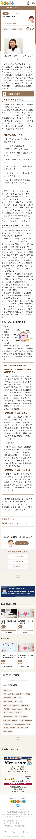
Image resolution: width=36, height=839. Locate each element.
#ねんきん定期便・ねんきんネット (12, 728)
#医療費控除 (6, 736)
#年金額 (5, 743)
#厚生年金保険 (23, 732)
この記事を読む (8, 640)
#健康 (15, 732)
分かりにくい (19, 566)
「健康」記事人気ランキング (18, 583)
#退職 (26, 743)
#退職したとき (7, 706)
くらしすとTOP (5, 7)
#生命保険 (14, 736)
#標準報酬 (27, 710)
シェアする (21, 543)
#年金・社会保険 (7, 717)
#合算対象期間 (7, 713)
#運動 (14, 713)
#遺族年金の (28, 736)
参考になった (19, 561)
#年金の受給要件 (7, 732)
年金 (7, 688)
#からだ (5, 29)
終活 (3, 634)
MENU (33, 3)
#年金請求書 (6, 740)
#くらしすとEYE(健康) (16, 29)
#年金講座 (12, 743)
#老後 (21, 736)
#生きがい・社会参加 (16, 725)
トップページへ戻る (18, 755)
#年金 (28, 740)
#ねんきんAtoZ (18, 717)
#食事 (20, 713)
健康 (11, 7)
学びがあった (19, 556)
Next (23, 29)
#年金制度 (6, 725)
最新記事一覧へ (18, 761)
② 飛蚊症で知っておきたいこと (15, 523)
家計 (13, 694)
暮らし (23, 694)
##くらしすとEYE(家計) (18, 740)
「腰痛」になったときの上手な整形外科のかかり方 (8, 665)
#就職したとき (7, 721)
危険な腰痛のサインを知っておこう (25, 630)
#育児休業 (16, 721)
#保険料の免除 (25, 721)
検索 (28, 4)
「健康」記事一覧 (18, 577)
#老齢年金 (27, 725)
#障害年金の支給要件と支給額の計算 (13, 710)
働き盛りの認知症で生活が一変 (8, 630)
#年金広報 (20, 743)
